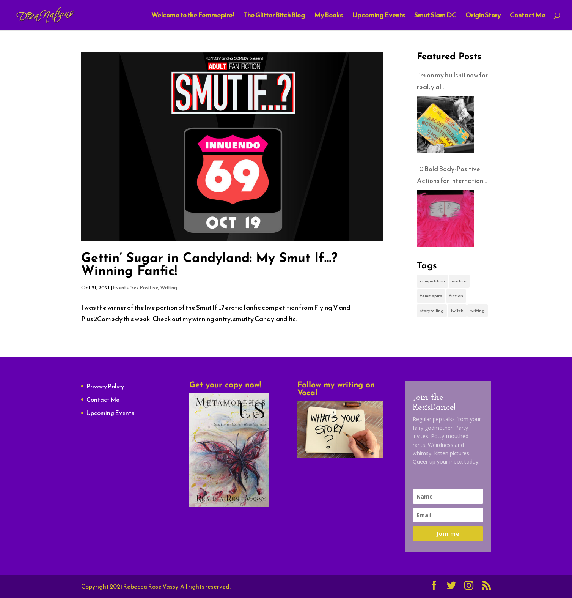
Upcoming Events (378, 16)
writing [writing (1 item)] (477, 310)
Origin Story (483, 16)
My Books (328, 16)
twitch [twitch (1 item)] (457, 310)
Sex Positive (144, 288)
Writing (168, 288)
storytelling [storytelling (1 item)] (432, 310)
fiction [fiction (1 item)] (456, 295)
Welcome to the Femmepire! (192, 16)
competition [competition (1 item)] (432, 281)
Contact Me (527, 16)
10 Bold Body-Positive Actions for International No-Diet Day (453, 175)
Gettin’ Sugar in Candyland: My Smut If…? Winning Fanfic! (209, 265)
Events (121, 288)
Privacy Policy (105, 386)
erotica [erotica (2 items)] (459, 281)
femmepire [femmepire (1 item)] (431, 295)
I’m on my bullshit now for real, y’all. (452, 81)
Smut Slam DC (435, 16)
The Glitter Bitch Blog (274, 16)
